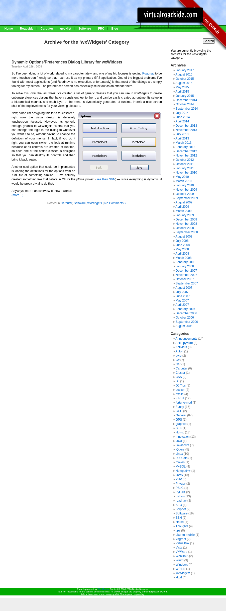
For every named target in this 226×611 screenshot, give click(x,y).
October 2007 (185, 279)
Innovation (182, 436)
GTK (179, 428)
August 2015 (183, 83)
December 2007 (186, 270)
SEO (179, 505)
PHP (179, 479)
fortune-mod (184, 402)
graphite (181, 424)
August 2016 (183, 74)
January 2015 (185, 96)
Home (9, 28)
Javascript (182, 445)
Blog (114, 28)
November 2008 (186, 223)
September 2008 (187, 232)
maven (180, 462)
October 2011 (185, 164)
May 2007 (182, 300)
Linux (179, 453)
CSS (179, 377)
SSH (179, 517)
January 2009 (185, 215)
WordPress (102, 589)
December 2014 (186, 100)
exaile (179, 394)
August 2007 (183, 287)
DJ (177, 381)
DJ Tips (181, 385)
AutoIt (179, 351)
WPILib (180, 569)
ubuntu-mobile (185, 535)
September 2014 (187, 108)
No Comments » (115, 203)
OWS (179, 475)
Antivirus (181, 347)
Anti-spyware (184, 343)
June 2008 (183, 245)
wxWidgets (94, 203)
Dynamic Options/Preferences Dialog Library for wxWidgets (67, 62)
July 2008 (182, 241)
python (180, 496)
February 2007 (185, 309)
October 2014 (185, 104)
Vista (179, 547)
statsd (180, 522)
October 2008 (185, 228)
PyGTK (180, 492)
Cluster (180, 372)
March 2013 (183, 142)
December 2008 (186, 219)
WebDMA (182, 556)
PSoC (179, 488)
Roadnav (148, 73)
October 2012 (185, 160)
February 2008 (185, 262)
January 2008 (185, 266)
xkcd (179, 577)
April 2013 (182, 138)
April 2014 (182, 121)
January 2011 (185, 168)
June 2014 (183, 117)
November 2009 (186, 189)
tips (178, 530)
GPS (179, 419)
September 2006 (187, 322)
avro (178, 355)
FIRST (180, 398)
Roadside (26, 28)
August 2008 (183, 236)
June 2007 (183, 296)
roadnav (181, 500)
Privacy (180, 483)
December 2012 (186, 151)
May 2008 (182, 249)
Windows (182, 564)
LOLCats (181, 458)
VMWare (181, 552)
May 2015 (182, 87)
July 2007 (182, 292)
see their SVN (105, 179)
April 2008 (182, 253)
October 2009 (185, 194)
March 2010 (183, 181)
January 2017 (185, 70)
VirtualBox (182, 543)
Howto (180, 432)
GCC (179, 411)
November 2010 (186, 172)
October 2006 (185, 317)
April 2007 (182, 305)
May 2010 (182, 177)
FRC (101, 28)
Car (178, 364)
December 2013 (186, 125)
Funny (180, 407)
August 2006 (183, 326)
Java (179, 441)
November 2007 (186, 275)
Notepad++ (183, 471)
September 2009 (187, 198)
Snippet (181, 509)
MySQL (181, 466)
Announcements (186, 338)
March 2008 (183, 258)
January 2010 (185, 185)
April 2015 (182, 91)
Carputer (47, 28)
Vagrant (181, 539)
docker (180, 390)
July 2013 (182, 134)
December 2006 (186, 313)
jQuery (180, 449)
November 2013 (186, 130)
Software (84, 28)
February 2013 (185, 147)
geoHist (65, 28)
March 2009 (183, 211)
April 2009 (182, 206)
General (181, 415)
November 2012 (186, 155)
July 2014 (182, 113)
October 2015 (185, 79)
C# (177, 360)
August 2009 (183, 202)
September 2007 (187, 283)
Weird (179, 560)
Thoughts (182, 526)
